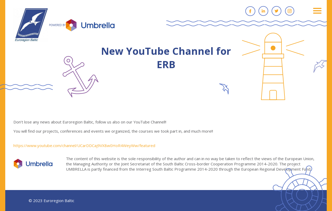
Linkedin (263, 11)
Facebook (250, 11)
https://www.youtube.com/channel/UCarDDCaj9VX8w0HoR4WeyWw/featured (84, 145)
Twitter (276, 11)
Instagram (289, 11)
